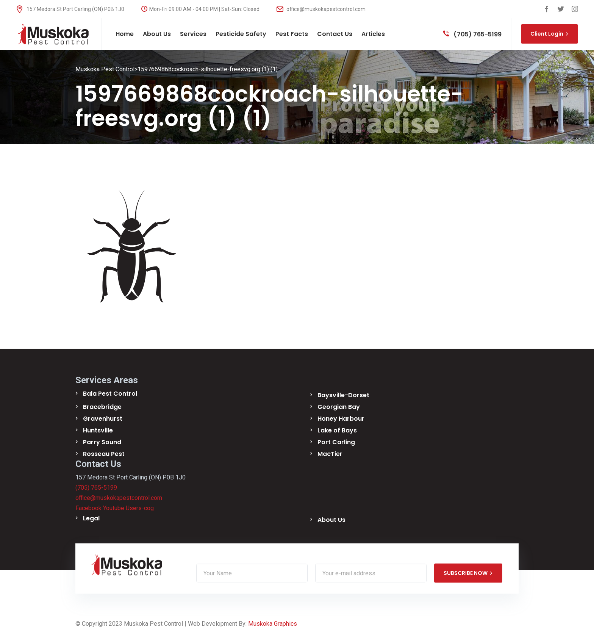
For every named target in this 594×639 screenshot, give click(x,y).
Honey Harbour (340, 418)
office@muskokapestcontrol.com (321, 9)
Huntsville (98, 430)
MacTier (329, 453)
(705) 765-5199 (472, 34)
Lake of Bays (337, 430)
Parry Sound (102, 442)
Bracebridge (102, 407)
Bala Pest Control (110, 393)
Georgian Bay (338, 407)
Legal (91, 518)
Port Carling (336, 442)
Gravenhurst (102, 418)
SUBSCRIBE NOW (468, 573)
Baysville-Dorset (343, 395)
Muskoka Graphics (272, 623)
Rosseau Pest (104, 453)
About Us (331, 519)
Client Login (549, 34)
